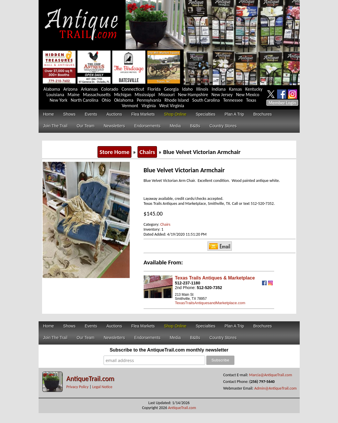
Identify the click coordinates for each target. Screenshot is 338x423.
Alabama (52, 89)
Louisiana (55, 94)
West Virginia (171, 105)
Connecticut (133, 89)
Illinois (202, 89)
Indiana (218, 89)
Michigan (122, 94)
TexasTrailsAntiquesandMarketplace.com (210, 303)
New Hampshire (193, 94)
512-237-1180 (187, 283)
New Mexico (247, 94)
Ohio (106, 100)
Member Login (282, 102)
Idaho (187, 89)
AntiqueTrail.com (90, 378)
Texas (251, 100)
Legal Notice (102, 386)
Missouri (166, 94)
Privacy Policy (77, 386)
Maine (73, 94)
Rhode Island (177, 100)
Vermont (130, 105)
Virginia (149, 105)
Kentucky (253, 89)
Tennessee (233, 100)
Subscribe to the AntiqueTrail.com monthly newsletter (169, 349)
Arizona (70, 89)
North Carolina (84, 100)
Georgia (171, 89)
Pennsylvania (149, 100)
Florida (154, 89)
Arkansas (89, 89)
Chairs (147, 152)
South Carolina (206, 100)
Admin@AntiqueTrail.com (275, 388)
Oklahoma (123, 100)
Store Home (114, 152)
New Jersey (222, 94)
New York (58, 100)
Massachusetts (97, 94)
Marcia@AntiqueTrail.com (270, 374)
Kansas (235, 89)
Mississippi (145, 94)
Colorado (109, 89)
